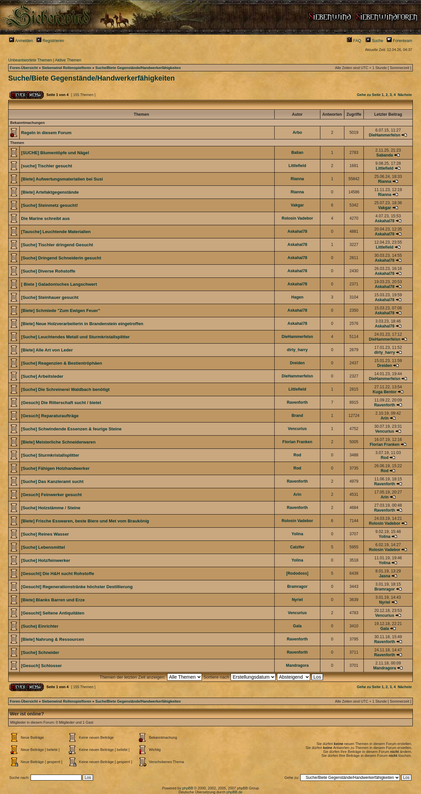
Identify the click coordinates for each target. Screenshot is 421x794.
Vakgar (297, 205)
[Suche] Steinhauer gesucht (49, 297)
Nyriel (297, 599)
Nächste (405, 95)
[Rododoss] (297, 573)
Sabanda (384, 155)
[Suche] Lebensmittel (43, 547)
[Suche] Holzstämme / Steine (50, 507)
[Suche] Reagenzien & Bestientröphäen (61, 363)
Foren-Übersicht (24, 68)
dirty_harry (297, 350)
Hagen (297, 297)
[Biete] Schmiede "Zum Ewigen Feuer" (60, 310)
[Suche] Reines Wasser (45, 534)
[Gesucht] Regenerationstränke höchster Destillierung (77, 586)
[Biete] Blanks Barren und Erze (53, 599)
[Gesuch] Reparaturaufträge (50, 415)
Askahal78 (384, 221)
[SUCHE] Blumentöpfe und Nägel (55, 152)
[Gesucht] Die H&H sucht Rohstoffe (57, 573)
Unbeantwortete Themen (30, 60)
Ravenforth (297, 402)
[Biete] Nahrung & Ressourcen (52, 639)
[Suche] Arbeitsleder (42, 376)
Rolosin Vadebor (297, 218)
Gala (297, 626)
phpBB (187, 788)
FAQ (354, 40)
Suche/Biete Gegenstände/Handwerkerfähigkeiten (138, 68)
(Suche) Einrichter (40, 626)
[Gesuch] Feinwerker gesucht (51, 494)
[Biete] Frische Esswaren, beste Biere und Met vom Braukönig (85, 520)
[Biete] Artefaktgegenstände (50, 192)
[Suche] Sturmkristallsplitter (50, 455)
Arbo (297, 132)
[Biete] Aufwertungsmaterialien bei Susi (62, 179)
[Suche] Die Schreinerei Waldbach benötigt (65, 389)
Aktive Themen (68, 60)
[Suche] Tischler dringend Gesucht (57, 244)
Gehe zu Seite (369, 95)
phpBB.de (234, 792)
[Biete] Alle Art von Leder (47, 350)
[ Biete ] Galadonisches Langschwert (59, 284)
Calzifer (297, 547)
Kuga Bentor (385, 392)
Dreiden (297, 363)
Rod (297, 455)
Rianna (297, 179)
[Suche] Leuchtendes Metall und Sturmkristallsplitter (75, 336)
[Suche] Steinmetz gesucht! (49, 205)
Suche (374, 40)
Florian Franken (297, 442)
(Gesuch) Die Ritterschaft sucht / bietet (61, 402)
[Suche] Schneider (40, 652)
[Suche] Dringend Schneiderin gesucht (61, 257)
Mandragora (297, 665)
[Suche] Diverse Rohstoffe (48, 271)
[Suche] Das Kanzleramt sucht (52, 481)
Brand (297, 415)
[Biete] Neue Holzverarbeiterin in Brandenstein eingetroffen (82, 323)
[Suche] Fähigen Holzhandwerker (55, 468)
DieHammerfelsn (384, 135)
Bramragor (297, 586)
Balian (297, 152)
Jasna (384, 576)
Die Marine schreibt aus (45, 218)
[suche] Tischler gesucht (46, 165)
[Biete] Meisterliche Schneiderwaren (58, 442)
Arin (384, 418)
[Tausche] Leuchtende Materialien (56, 231)
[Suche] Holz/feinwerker (45, 560)
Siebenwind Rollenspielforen (66, 68)
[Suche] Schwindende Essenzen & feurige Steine (71, 428)
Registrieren (50, 40)
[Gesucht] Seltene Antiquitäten (52, 613)
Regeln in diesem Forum (46, 132)
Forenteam (399, 40)
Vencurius (297, 428)
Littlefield (297, 165)
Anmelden (21, 40)
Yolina (297, 534)
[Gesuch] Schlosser (41, 665)
